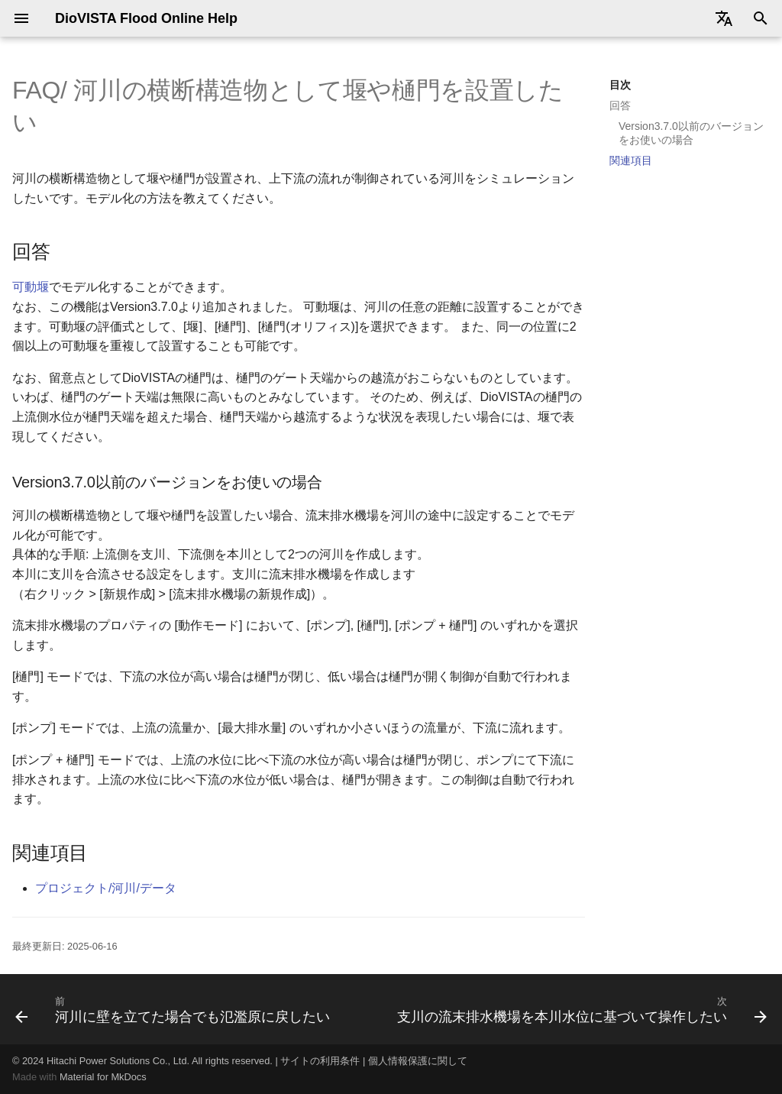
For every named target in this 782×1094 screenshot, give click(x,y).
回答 (620, 105)
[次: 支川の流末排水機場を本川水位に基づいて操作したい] (580, 1009)
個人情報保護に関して (417, 1060)
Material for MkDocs (103, 1077)
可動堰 (30, 286)
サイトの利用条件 (320, 1060)
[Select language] (724, 18)
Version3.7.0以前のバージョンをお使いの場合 (691, 133)
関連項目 (630, 160)
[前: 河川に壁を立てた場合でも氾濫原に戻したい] (174, 1009)
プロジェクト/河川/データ (105, 888)
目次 (620, 85)
